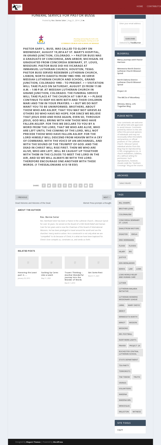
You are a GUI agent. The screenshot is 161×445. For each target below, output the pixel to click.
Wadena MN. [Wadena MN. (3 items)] (125, 400)
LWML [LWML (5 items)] (121, 305)
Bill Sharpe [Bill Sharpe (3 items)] (124, 203)
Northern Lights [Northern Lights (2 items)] (127, 340)
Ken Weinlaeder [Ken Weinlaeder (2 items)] (127, 263)
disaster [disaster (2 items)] (123, 234)
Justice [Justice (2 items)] (122, 257)
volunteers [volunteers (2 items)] (125, 388)
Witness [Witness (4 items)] (137, 411)
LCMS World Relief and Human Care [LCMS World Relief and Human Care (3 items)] (128, 275)
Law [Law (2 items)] (130, 269)
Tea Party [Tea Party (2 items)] (124, 365)
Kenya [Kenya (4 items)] (122, 269)
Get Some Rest (95, 272)
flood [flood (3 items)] (122, 245)
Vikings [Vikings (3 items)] (122, 382)
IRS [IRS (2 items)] (130, 251)
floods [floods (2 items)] (132, 245)
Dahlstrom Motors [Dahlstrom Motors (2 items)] (129, 228)
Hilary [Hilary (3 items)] (122, 251)
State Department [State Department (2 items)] (128, 359)
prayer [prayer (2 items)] (122, 345)
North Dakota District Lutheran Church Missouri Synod (129, 82)
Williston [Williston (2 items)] (124, 411)
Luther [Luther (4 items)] (122, 283)
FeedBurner (136, 42)
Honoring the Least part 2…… (27, 273)
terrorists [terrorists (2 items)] (124, 371)
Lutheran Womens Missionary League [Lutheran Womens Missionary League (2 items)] (128, 298)
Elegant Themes (33, 442)
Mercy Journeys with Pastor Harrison (130, 60)
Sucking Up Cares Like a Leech (49, 273)
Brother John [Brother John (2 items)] (126, 208)
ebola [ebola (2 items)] (134, 234)
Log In (120, 429)
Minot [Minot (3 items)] (122, 322)
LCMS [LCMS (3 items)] (138, 269)
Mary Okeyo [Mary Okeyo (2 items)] (134, 305)
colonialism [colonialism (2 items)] (125, 214)
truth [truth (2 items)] (137, 377)
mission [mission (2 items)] (133, 322)
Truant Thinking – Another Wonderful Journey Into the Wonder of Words (74, 276)
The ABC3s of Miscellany (128, 97)
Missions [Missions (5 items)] (123, 328)
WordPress (58, 442)
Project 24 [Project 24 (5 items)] (134, 345)
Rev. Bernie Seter (58, 20)
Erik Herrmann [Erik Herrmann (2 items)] (126, 240)
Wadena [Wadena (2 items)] (123, 394)
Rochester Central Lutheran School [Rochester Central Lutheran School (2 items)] (129, 352)
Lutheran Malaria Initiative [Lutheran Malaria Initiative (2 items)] (128, 289)
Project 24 (121, 91)
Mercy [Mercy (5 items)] (122, 311)
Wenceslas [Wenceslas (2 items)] (124, 406)
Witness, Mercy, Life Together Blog (126, 105)
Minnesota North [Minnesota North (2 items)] (128, 316)
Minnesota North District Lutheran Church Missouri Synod (129, 71)
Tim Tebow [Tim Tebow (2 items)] (124, 377)
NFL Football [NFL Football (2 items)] (125, 334)
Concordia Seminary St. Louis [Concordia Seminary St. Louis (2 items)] (129, 221)
